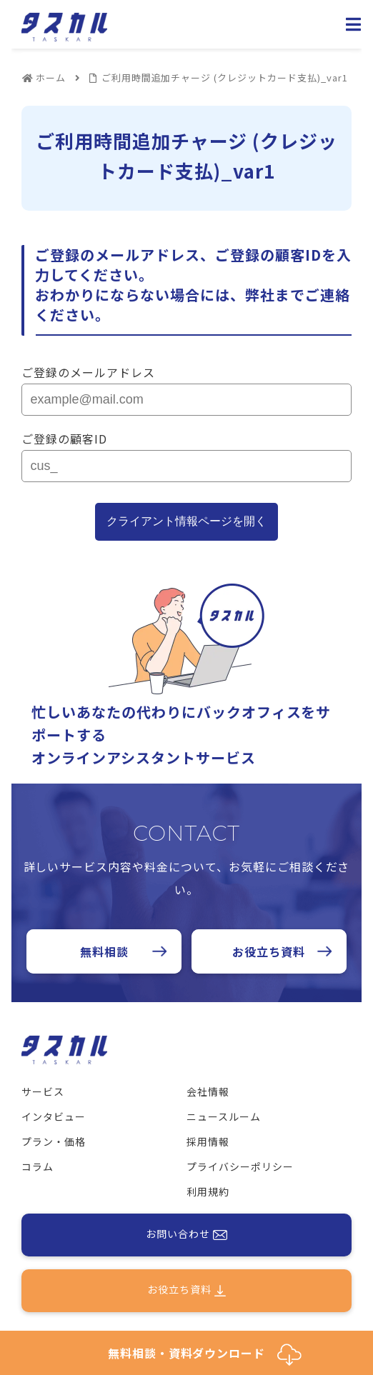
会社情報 (207, 1091)
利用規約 (207, 1191)
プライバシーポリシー (240, 1166)
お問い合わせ (186, 1235)
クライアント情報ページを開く (186, 521)
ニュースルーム (223, 1116)
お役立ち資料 (268, 951)
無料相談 (104, 951)
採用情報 (207, 1141)
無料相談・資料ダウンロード (205, 1355)
